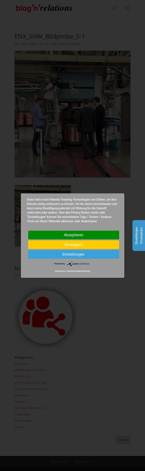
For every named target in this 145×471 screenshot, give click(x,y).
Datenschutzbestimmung (78, 271)
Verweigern (73, 244)
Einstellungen (73, 254)
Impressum (60, 271)
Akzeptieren (73, 235)
